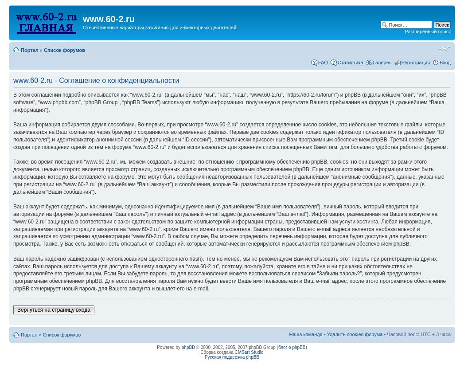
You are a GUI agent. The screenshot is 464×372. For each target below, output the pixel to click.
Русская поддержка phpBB (232, 357)
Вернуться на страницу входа (53, 310)
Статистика (350, 62)
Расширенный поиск (428, 31)
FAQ (323, 62)
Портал (30, 50)
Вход (445, 62)
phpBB (188, 347)
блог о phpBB (292, 347)
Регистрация (416, 62)
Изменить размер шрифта (444, 48)
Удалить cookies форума (355, 334)
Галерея (382, 62)
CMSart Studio (249, 352)
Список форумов (64, 50)
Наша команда (305, 334)
